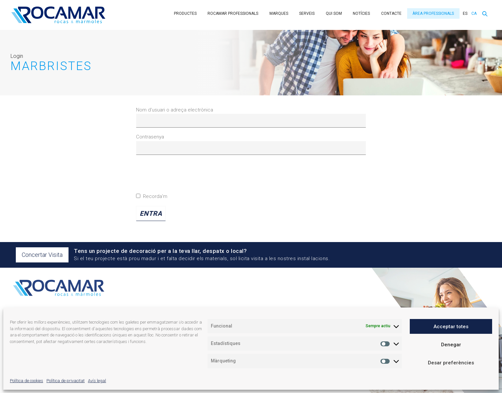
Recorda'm (151, 196)
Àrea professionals (433, 13)
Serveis (307, 13)
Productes (185, 13)
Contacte (391, 13)
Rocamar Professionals (233, 13)
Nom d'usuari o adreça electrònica (174, 110)
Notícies (361, 13)
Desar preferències (451, 363)
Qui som (334, 13)
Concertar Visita (42, 254)
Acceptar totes (450, 327)
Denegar (451, 345)
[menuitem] (464, 13)
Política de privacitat (65, 380)
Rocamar (58, 15)
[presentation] (186, 176)
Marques (278, 13)
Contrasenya (150, 137)
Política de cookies (26, 380)
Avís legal (97, 380)
